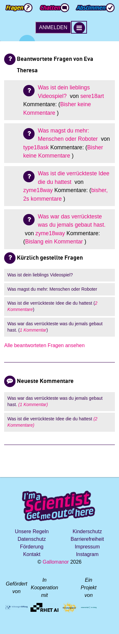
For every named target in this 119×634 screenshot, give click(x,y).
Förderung (31, 546)
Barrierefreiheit (87, 539)
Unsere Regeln (32, 531)
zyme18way (38, 190)
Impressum (87, 546)
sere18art (92, 96)
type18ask (36, 147)
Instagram (87, 554)
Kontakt (31, 554)
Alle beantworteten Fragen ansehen (44, 345)
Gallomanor (56, 562)
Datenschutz (32, 539)
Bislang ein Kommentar (54, 241)
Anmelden (53, 27)
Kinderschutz (87, 531)
